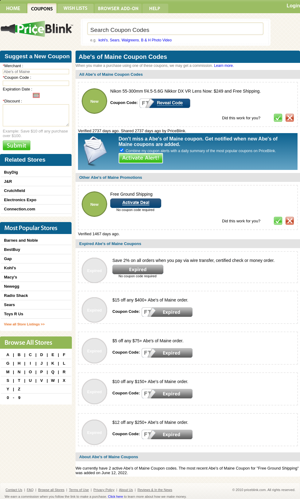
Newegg (11, 286)
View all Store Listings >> (24, 324)
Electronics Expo (20, 200)
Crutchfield (14, 190)
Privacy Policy (103, 490)
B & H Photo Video (156, 40)
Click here (115, 496)
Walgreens (130, 40)
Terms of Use (79, 490)
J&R (8, 181)
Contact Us (14, 490)
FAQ (30, 490)
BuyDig (11, 172)
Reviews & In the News (155, 490)
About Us (126, 490)
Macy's (10, 277)
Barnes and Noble (21, 240)
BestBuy (12, 249)
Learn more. (224, 65)
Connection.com (19, 209)
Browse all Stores (51, 490)
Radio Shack (16, 295)
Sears (114, 40)
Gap (8, 258)
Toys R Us (13, 314)
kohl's (103, 40)
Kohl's (10, 268)
